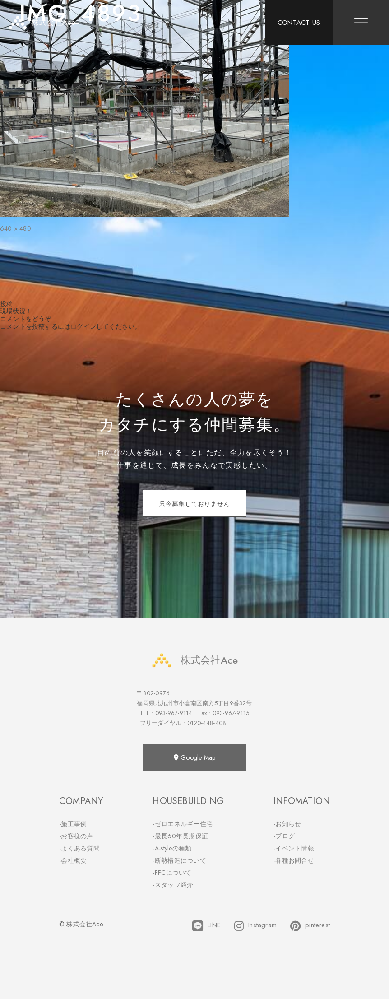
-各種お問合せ (293, 860)
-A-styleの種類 (172, 848)
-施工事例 (73, 823)
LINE (206, 925)
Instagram (255, 925)
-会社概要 (73, 860)
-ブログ (284, 836)
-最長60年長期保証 (180, 836)
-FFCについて (172, 872)
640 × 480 (15, 228)
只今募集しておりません (194, 503)
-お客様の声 (76, 836)
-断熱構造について (179, 860)
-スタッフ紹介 (173, 884)
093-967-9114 (173, 713)
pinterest (310, 925)
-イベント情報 (293, 848)
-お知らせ (287, 823)
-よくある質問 (79, 848)
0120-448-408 (206, 723)
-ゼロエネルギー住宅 (183, 823)
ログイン (83, 326)
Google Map (194, 757)
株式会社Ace (194, 660)
